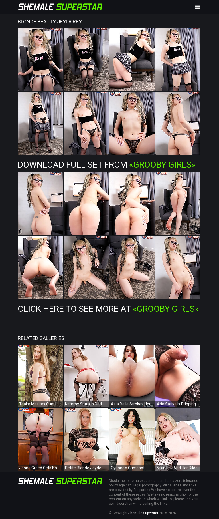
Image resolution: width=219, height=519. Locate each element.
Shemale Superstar (143, 513)
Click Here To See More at (108, 309)
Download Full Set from (106, 165)
